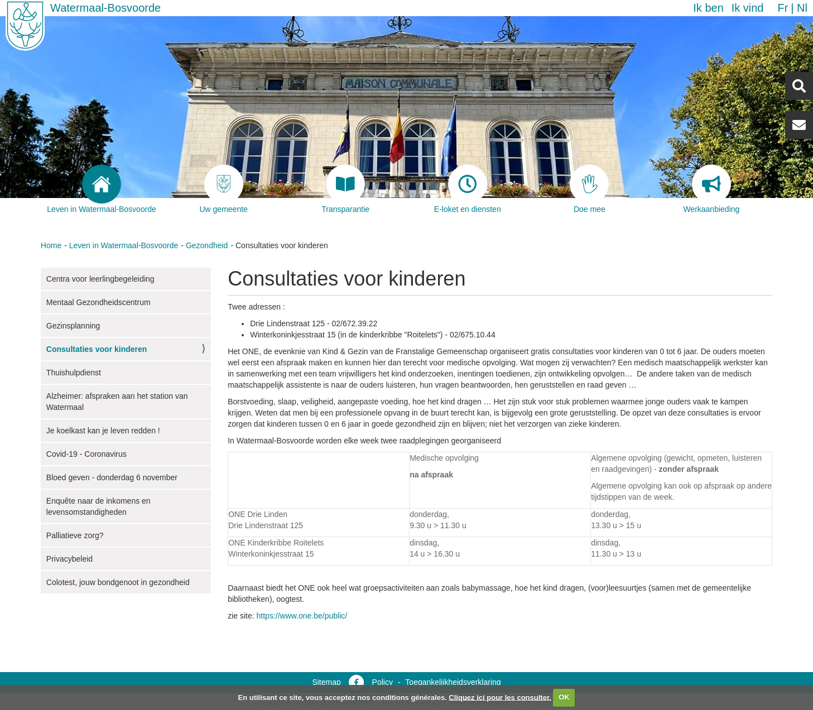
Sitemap (326, 682)
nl (802, 8)
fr (782, 8)
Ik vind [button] (748, 8)
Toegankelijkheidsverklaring (453, 682)
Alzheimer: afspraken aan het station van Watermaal (117, 402)
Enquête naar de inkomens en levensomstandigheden (98, 506)
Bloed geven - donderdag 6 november (111, 477)
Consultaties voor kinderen (96, 349)
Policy (382, 682)
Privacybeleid (69, 558)
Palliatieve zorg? (75, 535)
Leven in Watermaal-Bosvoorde (124, 245)
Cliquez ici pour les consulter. (500, 697)
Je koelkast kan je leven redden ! (103, 430)
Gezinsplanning (73, 325)
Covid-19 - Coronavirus (86, 454)
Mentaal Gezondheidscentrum (98, 302)
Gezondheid (207, 245)
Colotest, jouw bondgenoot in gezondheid (118, 582)
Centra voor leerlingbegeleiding (100, 278)
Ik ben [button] (708, 8)
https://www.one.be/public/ (302, 615)
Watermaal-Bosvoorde (105, 8)
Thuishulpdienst (73, 372)
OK (564, 697)
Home (51, 245)
